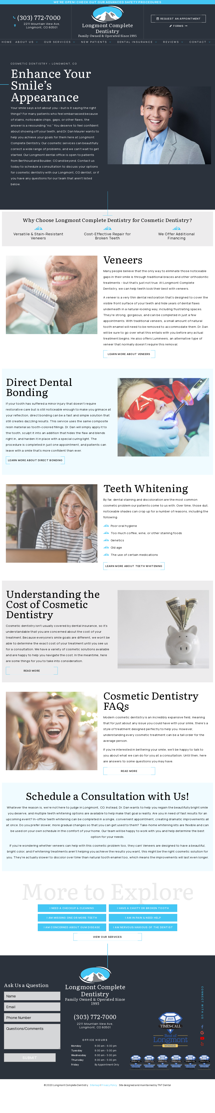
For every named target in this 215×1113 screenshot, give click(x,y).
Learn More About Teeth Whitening (134, 566)
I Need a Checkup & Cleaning (72, 908)
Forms (178, 26)
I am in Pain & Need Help (143, 917)
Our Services (61, 42)
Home (7, 42)
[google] (202, 1032)
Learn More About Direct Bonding (35, 460)
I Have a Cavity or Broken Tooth (143, 908)
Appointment (178, 18)
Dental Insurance (138, 42)
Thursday (77, 1060)
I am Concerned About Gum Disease (72, 927)
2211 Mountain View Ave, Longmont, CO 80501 (36, 25)
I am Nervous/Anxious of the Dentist (143, 927)
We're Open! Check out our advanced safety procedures (107, 2)
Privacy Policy (109, 1085)
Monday (76, 1045)
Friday (75, 1064)
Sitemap (94, 1085)
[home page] (107, 21)
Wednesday (78, 1055)
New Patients (97, 42)
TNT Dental (164, 1085)
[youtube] (202, 1038)
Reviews (174, 42)
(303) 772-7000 (36, 17)
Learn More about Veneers (129, 354)
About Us (28, 42)
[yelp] (202, 1044)
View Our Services (107, 937)
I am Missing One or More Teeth (72, 917)
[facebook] (202, 1027)
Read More (32, 670)
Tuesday (76, 1050)
